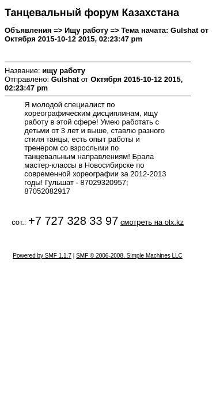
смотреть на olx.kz (152, 222)
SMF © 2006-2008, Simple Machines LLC (129, 255)
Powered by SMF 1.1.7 (42, 255)
